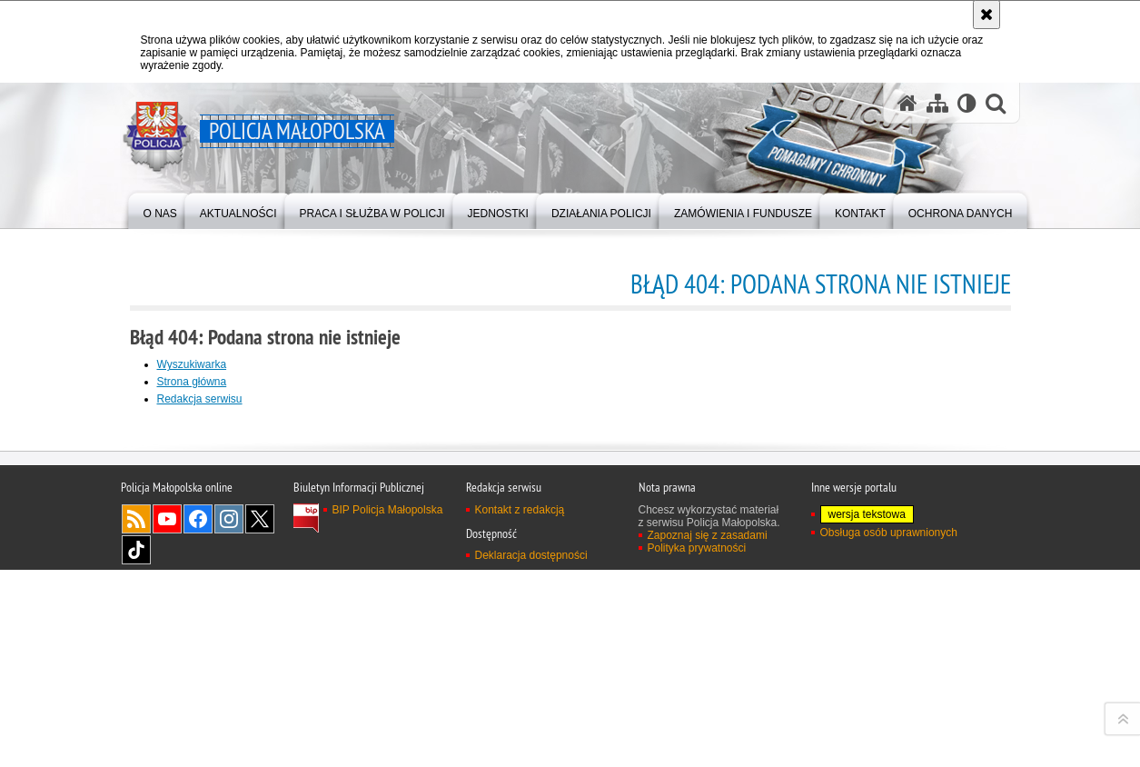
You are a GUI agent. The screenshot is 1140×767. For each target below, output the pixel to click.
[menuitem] (160, 209)
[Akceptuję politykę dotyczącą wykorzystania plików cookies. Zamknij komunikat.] (986, 14)
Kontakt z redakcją (520, 746)
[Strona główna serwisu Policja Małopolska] (907, 103)
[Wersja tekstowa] (966, 103)
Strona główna (192, 381)
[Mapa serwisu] (937, 103)
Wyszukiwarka (192, 364)
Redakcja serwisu (200, 399)
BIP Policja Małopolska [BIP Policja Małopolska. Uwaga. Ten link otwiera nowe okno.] (387, 746)
